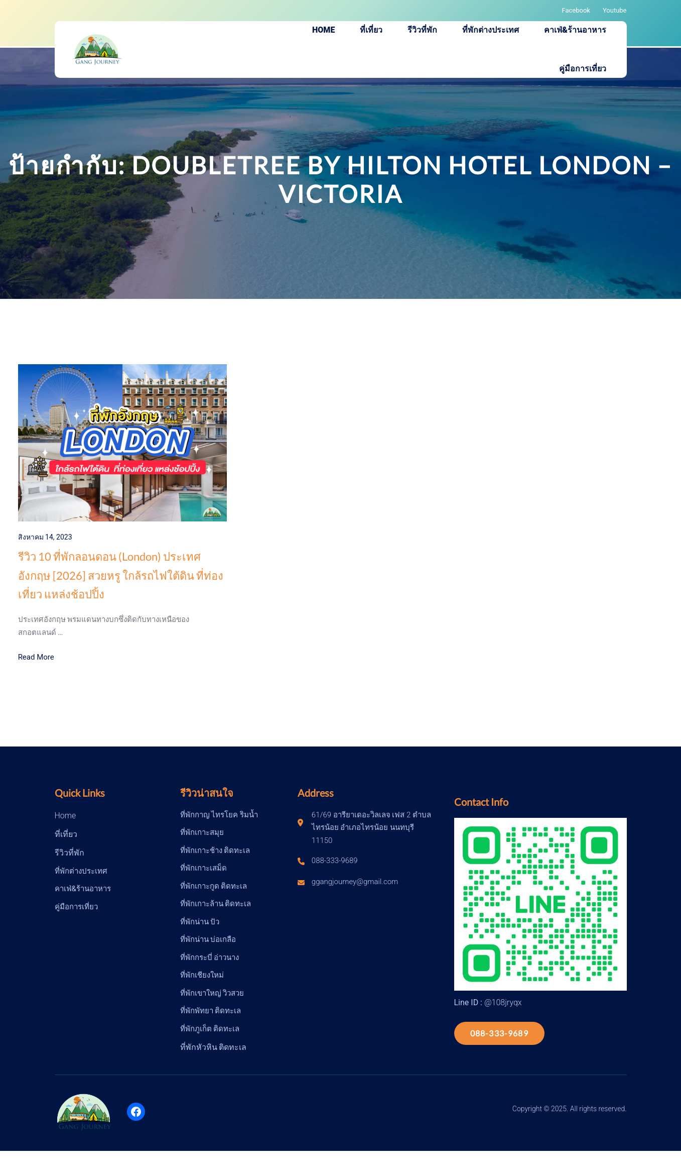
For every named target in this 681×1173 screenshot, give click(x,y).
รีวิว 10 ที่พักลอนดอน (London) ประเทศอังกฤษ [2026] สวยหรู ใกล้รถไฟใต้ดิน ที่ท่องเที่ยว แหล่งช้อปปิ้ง (120, 575)
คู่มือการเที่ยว (76, 906)
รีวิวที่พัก (69, 853)
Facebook (576, 10)
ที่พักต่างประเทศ (81, 871)
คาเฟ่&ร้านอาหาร (83, 888)
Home (65, 815)
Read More (36, 657)
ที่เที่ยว (66, 834)
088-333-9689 (499, 1033)
